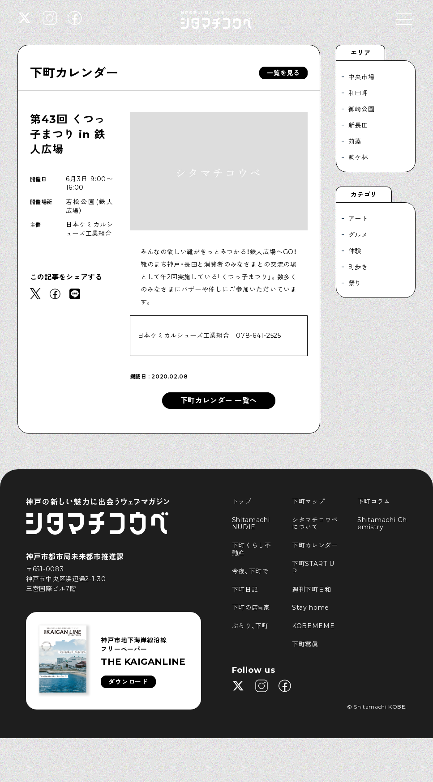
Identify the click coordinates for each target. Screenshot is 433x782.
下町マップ (308, 501)
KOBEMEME (313, 626)
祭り (354, 283)
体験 (354, 251)
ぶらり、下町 (250, 626)
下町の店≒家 (251, 608)
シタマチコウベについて (315, 523)
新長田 (358, 125)
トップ (242, 501)
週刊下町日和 (311, 590)
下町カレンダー (74, 73)
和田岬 (358, 93)
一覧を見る (283, 73)
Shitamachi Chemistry (382, 523)
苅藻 (354, 141)
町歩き (358, 267)
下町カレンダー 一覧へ (218, 400)
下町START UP (313, 567)
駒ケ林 (358, 157)
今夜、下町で (250, 571)
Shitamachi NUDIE (252, 523)
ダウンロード (128, 682)
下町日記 (245, 590)
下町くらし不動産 (251, 549)
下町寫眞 (305, 644)
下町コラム (373, 501)
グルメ (358, 235)
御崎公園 (361, 109)
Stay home (310, 608)
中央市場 (361, 77)
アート (358, 219)
